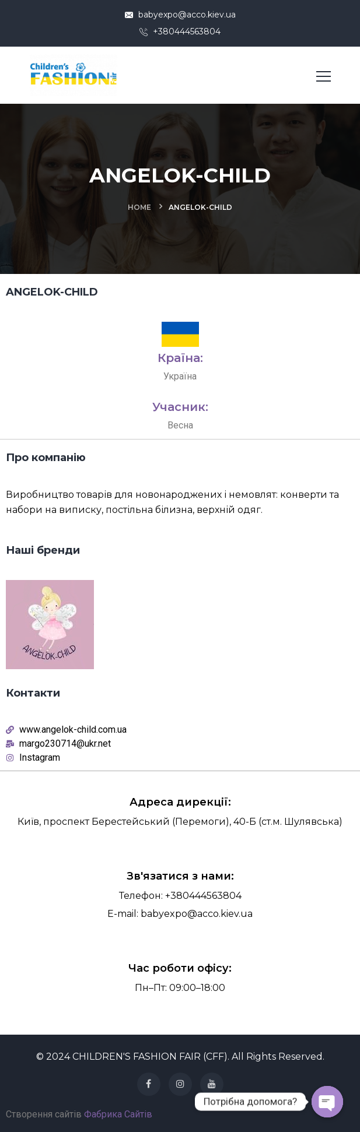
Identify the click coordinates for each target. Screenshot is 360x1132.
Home (139, 207)
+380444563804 (180, 31)
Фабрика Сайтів (118, 1114)
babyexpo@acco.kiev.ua (180, 14)
